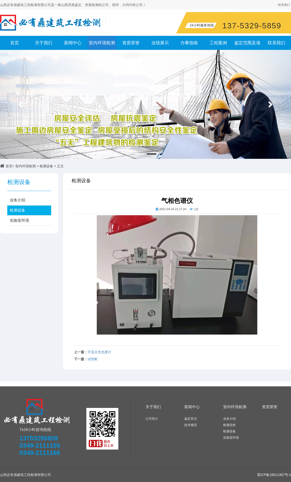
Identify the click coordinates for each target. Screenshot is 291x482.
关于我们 (43, 42)
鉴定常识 (190, 419)
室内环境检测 (102, 42)
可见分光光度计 (99, 352)
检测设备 (46, 166)
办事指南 (189, 42)
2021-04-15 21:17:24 (172, 209)
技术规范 (190, 425)
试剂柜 (93, 359)
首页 (14, 42)
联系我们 (284, 5)
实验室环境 (19, 220)
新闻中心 (72, 42)
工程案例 (218, 42)
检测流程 (229, 425)
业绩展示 (160, 42)
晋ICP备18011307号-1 (274, 475)
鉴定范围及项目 (247, 45)
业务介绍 (17, 200)
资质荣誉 (131, 42)
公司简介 (152, 419)
